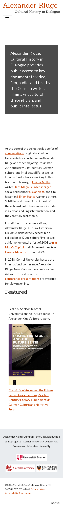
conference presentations (22, 278)
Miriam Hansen (27, 196)
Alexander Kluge (30, 5)
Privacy (34, 489)
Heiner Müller (41, 182)
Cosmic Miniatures (17, 252)
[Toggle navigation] (7, 19)
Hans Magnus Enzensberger (32, 187)
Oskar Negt (36, 192)
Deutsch (55, 503)
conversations (14, 153)
